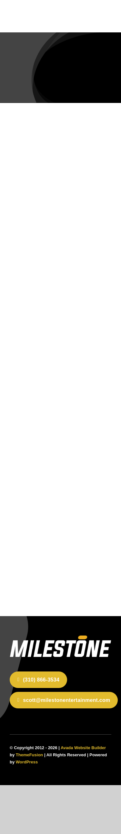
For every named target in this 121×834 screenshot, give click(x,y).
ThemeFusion (29, 754)
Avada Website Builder (83, 747)
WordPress (27, 762)
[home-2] (60, 638)
